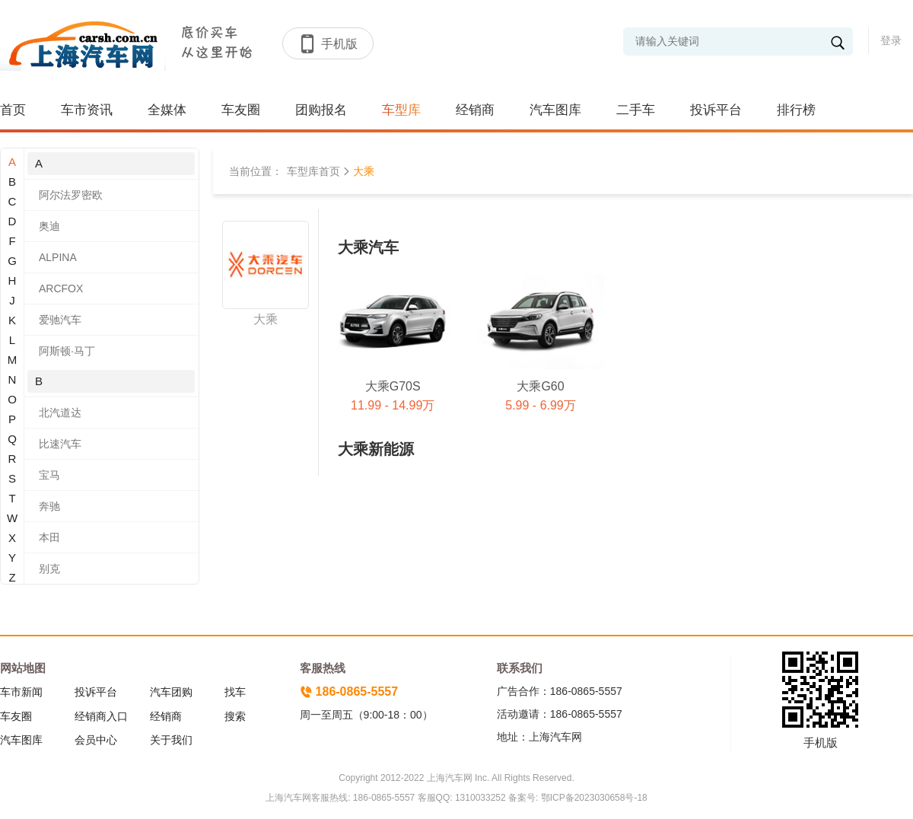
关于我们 (171, 740)
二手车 (635, 110)
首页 (13, 110)
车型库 (401, 110)
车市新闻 (21, 692)
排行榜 (796, 110)
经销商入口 (101, 716)
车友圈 (240, 110)
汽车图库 (555, 110)
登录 (891, 40)
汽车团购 (171, 692)
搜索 (235, 716)
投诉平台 (716, 110)
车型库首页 (313, 171)
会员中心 (96, 740)
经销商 (475, 110)
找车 (235, 692)
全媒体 (167, 110)
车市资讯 (87, 110)
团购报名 (321, 110)
